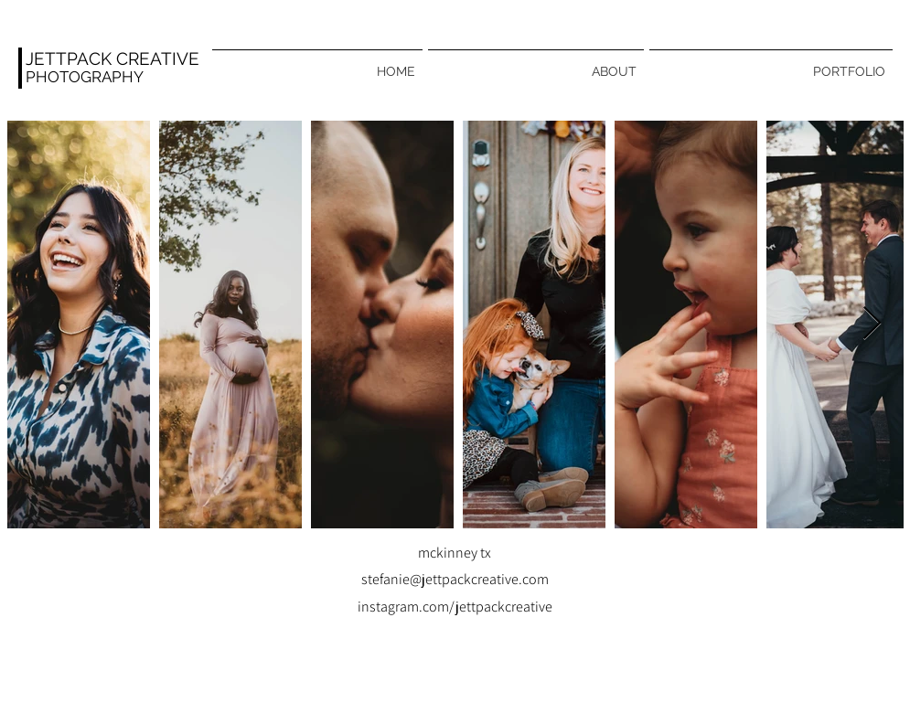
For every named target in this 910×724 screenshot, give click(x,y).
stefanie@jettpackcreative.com (455, 579)
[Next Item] (872, 324)
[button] (771, 63)
